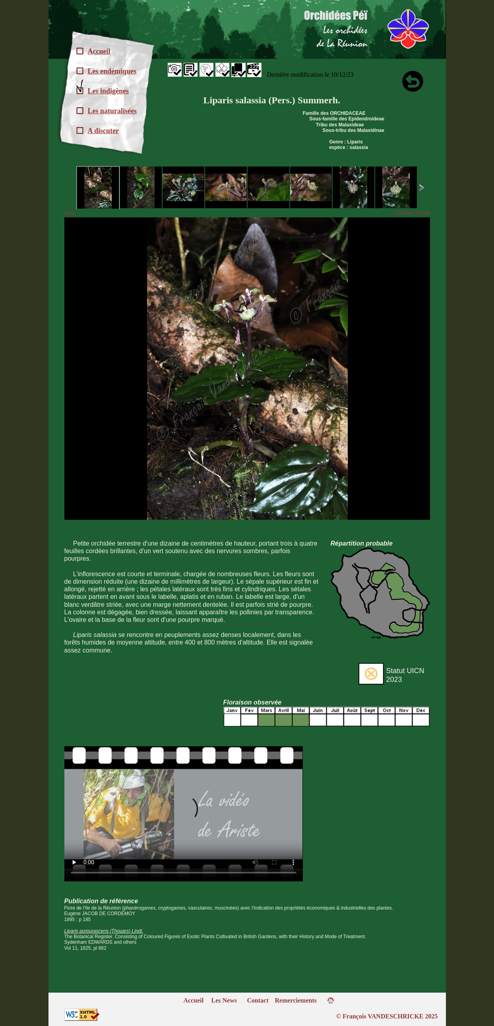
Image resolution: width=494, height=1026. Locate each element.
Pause (70, 212)
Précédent (403, 212)
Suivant (422, 212)
